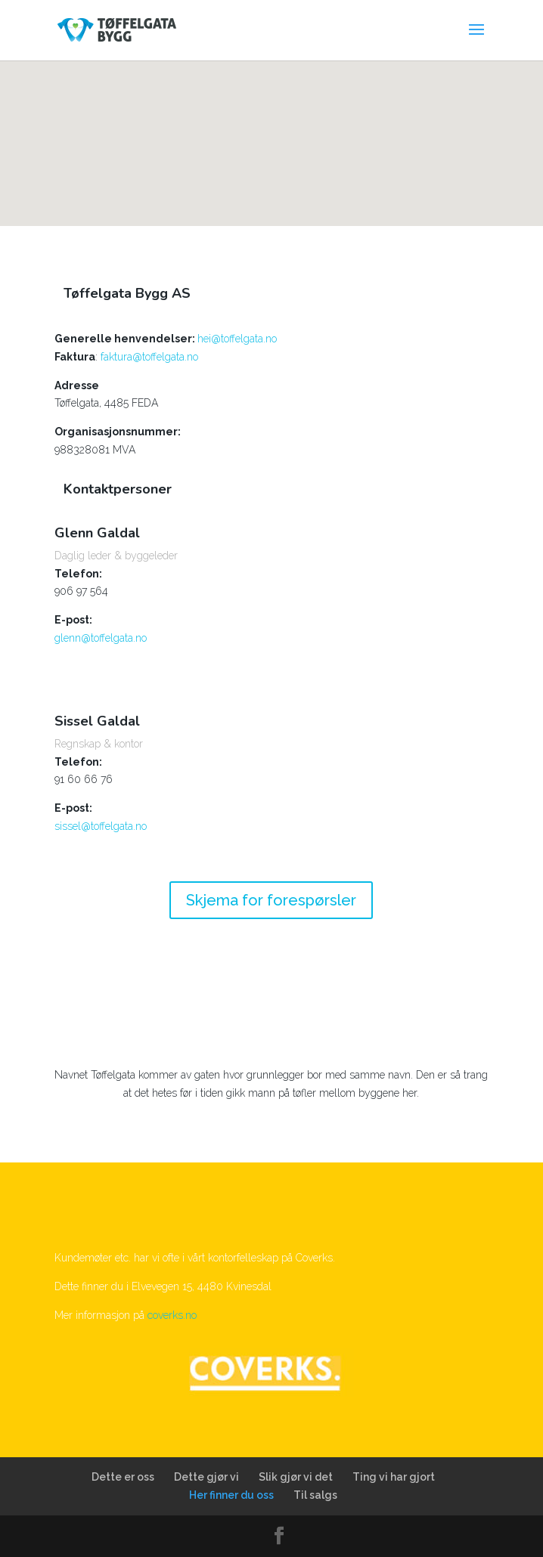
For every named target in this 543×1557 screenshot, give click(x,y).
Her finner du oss (231, 1495)
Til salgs (315, 1495)
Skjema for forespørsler (271, 900)
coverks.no (172, 1315)
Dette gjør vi (206, 1477)
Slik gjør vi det (296, 1477)
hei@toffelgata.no (237, 339)
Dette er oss (123, 1477)
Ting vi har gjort (393, 1477)
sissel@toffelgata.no (100, 826)
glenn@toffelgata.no (100, 638)
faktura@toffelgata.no (149, 357)
